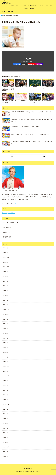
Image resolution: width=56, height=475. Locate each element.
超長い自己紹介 (49, 5)
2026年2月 (5, 252)
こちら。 (14, 203)
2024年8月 (5, 328)
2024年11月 (6, 314)
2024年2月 (5, 357)
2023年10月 (6, 376)
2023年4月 (5, 399)
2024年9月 (5, 323)
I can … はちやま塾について (10, 222)
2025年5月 (5, 286)
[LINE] (9, 11)
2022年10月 (6, 404)
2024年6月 (5, 338)
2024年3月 (5, 352)
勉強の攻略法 (41, 5)
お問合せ (32, 8)
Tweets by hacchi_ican (8, 213)
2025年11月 (6, 262)
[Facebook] (17, 64)
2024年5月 (5, 342)
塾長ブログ (26, 5)
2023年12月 (6, 366)
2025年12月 (6, 257)
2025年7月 (5, 276)
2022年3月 (5, 433)
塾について (19, 5)
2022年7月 (5, 418)
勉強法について (7, 232)
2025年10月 (6, 267)
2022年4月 (5, 428)
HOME (6, 5)
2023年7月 (5, 385)
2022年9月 (5, 409)
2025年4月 (5, 290)
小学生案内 (12, 5)
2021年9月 (5, 456)
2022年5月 (5, 423)
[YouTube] (4, 11)
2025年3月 (5, 295)
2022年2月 (5, 437)
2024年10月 (6, 319)
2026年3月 (5, 248)
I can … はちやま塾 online (25, 471)
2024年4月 (5, 347)
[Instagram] (6, 11)
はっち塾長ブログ (7, 227)
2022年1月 (5, 442)
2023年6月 (5, 390)
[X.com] (2, 11)
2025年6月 (5, 281)
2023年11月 (6, 371)
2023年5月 (5, 395)
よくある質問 (25, 8)
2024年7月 (5, 333)
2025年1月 (5, 305)
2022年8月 (5, 414)
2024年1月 (5, 361)
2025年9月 (5, 271)
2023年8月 (5, 380)
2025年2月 (5, 300)
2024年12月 (6, 309)
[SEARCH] (12, 12)
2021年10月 (6, 451)
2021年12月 (6, 447)
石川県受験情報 (33, 5)
